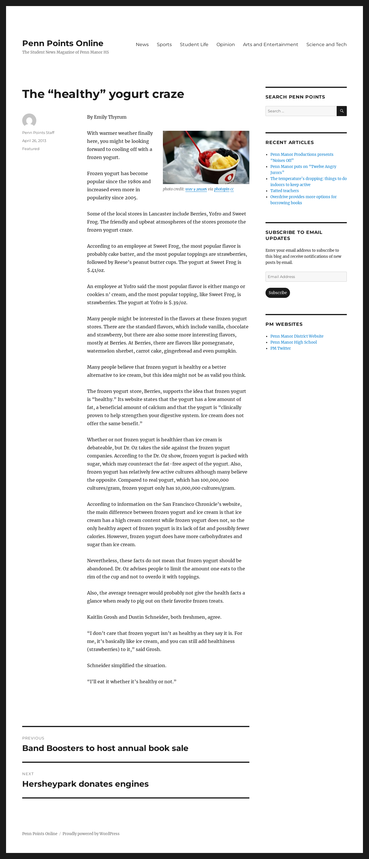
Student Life (194, 44)
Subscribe (278, 292)
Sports (164, 44)
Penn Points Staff (38, 132)
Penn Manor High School (293, 342)
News (142, 44)
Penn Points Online (62, 43)
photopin (221, 189)
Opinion (225, 44)
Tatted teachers (284, 190)
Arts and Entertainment (270, 44)
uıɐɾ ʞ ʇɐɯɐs (196, 189)
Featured (30, 148)
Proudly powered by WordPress (91, 833)
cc (232, 189)
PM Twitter (280, 348)
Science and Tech (326, 44)
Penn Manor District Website (296, 336)
